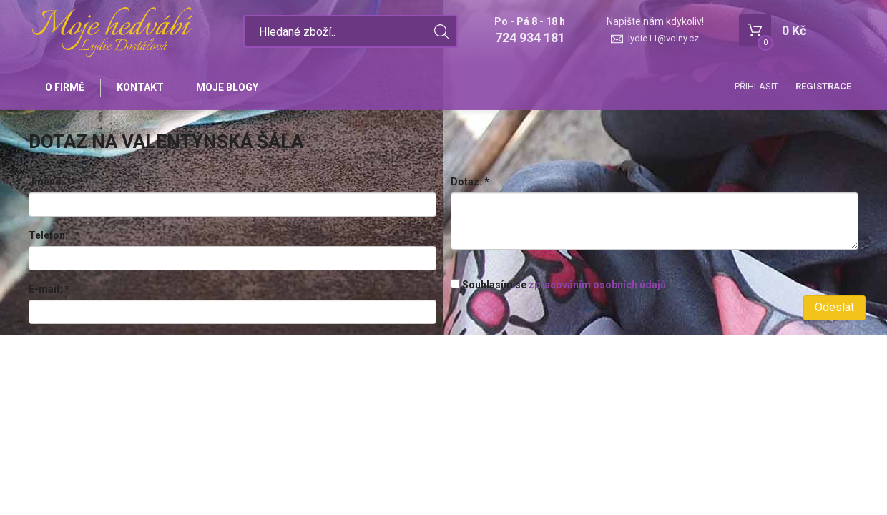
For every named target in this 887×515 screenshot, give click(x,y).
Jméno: (50, 181)
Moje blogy (227, 87)
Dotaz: (470, 181)
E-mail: (49, 289)
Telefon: (48, 235)
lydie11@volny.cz (663, 38)
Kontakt (140, 87)
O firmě (64, 87)
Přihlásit (756, 86)
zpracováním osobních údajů (597, 284)
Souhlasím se (558, 284)
